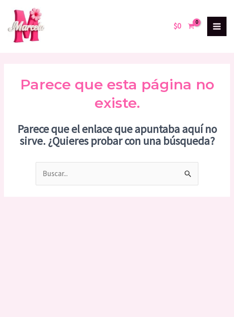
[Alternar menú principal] (217, 26)
